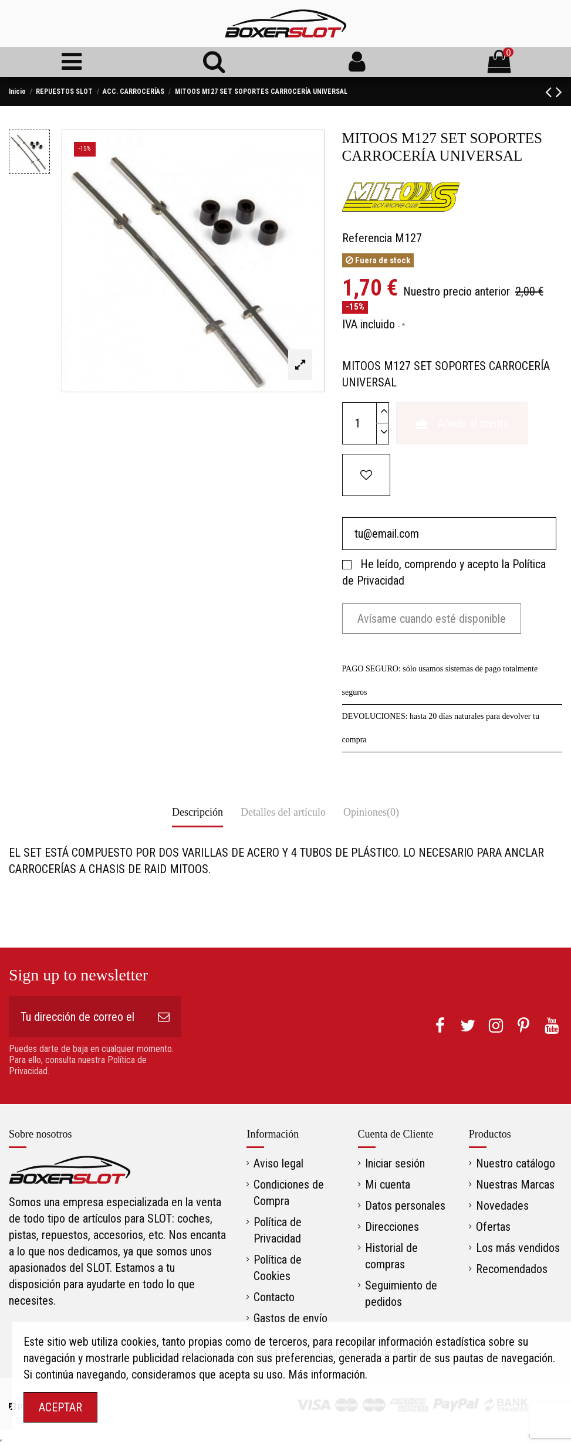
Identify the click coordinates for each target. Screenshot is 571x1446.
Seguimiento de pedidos (401, 1293)
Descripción (197, 812)
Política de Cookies (278, 1267)
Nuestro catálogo (515, 1163)
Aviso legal (278, 1163)
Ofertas (493, 1227)
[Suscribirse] (163, 1016)
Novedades (502, 1206)
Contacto (274, 1297)
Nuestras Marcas (515, 1184)
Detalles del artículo (283, 812)
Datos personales (405, 1206)
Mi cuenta (387, 1184)
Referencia (367, 238)
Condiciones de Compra (289, 1192)
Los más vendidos (518, 1248)
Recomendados (512, 1269)
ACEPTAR (60, 1407)
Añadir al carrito (462, 423)
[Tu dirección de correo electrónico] (77, 1016)
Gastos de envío (290, 1318)
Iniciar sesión (395, 1163)
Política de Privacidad (278, 1230)
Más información (326, 1374)
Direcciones (392, 1227)
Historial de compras (391, 1256)
